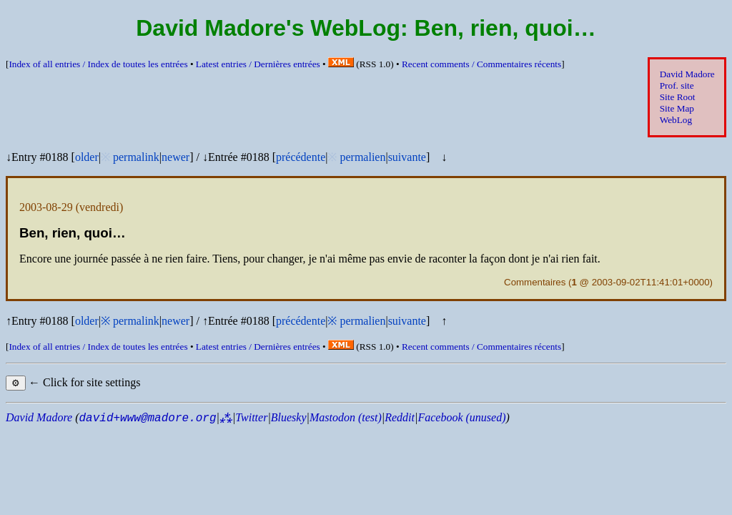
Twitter (251, 417)
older (87, 157)
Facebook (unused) (461, 417)
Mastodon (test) (346, 417)
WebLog (676, 119)
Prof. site (677, 85)
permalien (362, 157)
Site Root (678, 97)
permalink (136, 157)
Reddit (400, 417)
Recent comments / (481, 64)
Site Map (677, 108)
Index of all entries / (98, 64)
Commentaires (534, 282)
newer (175, 157)
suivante (407, 157)
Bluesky (289, 417)
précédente (300, 157)
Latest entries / (258, 64)
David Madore (687, 74)
